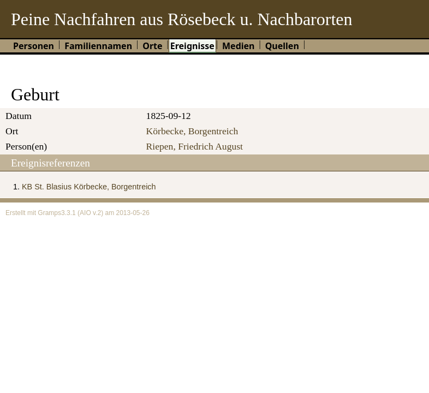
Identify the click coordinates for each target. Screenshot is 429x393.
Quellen (282, 46)
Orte (152, 46)
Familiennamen (98, 46)
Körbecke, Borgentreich (192, 131)
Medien (238, 46)
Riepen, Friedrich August (194, 146)
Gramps (49, 213)
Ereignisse (192, 46)
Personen (33, 46)
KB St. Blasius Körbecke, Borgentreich (89, 186)
